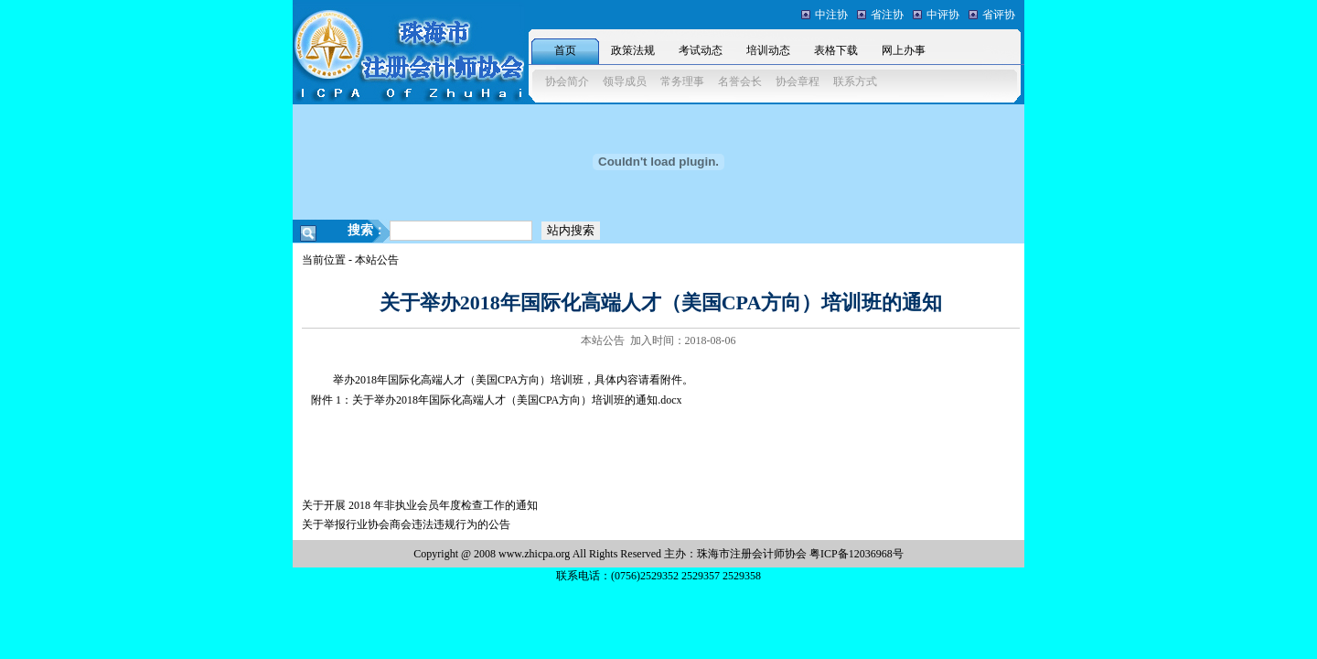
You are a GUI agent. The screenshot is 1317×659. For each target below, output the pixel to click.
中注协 (831, 14)
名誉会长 (740, 81)
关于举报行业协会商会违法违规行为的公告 (406, 524)
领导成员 (625, 81)
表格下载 (836, 50)
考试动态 (701, 50)
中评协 (942, 14)
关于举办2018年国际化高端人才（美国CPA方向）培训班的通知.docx (517, 400)
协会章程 (797, 81)
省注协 (887, 14)
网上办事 (904, 50)
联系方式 (855, 81)
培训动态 (768, 50)
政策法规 (633, 50)
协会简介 (567, 81)
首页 (565, 50)
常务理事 (682, 81)
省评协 (998, 14)
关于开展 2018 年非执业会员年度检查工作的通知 (420, 505)
